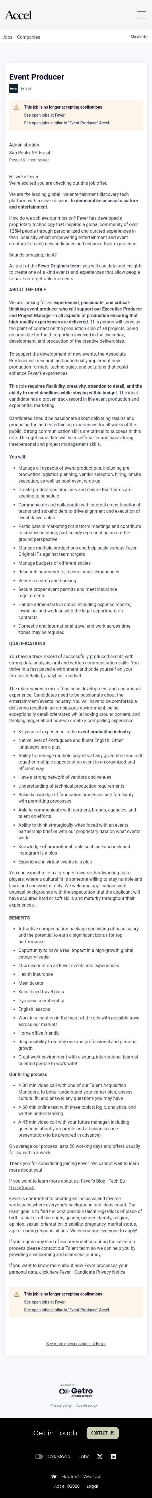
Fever (32, 177)
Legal (92, 1486)
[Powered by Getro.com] (76, 1391)
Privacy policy (61, 1405)
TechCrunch (22, 1187)
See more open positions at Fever (76, 1343)
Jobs (83, 1457)
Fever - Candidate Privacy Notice (92, 1272)
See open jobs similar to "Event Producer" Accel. (67, 123)
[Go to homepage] (18, 15)
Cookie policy (86, 1405)
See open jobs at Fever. (44, 115)
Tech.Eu (117, 1181)
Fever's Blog (93, 1181)
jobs (7, 37)
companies (28, 37)
